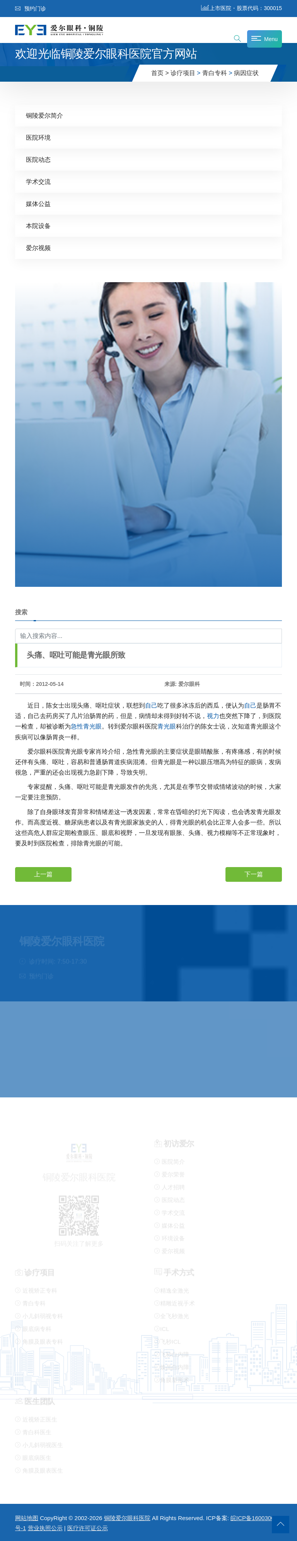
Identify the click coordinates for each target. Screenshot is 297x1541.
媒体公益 (38, 203)
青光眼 (92, 726)
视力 (213, 715)
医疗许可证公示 (87, 1528)
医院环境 (38, 137)
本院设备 (38, 225)
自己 (151, 705)
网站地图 (26, 1518)
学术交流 (38, 181)
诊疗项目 (183, 73)
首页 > (160, 73)
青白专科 (214, 73)
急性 (77, 726)
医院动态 (38, 159)
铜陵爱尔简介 (44, 115)
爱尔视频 (38, 247)
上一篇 (43, 874)
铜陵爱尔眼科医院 (127, 1518)
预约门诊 (30, 8)
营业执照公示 (45, 1528)
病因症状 (246, 73)
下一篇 (253, 874)
